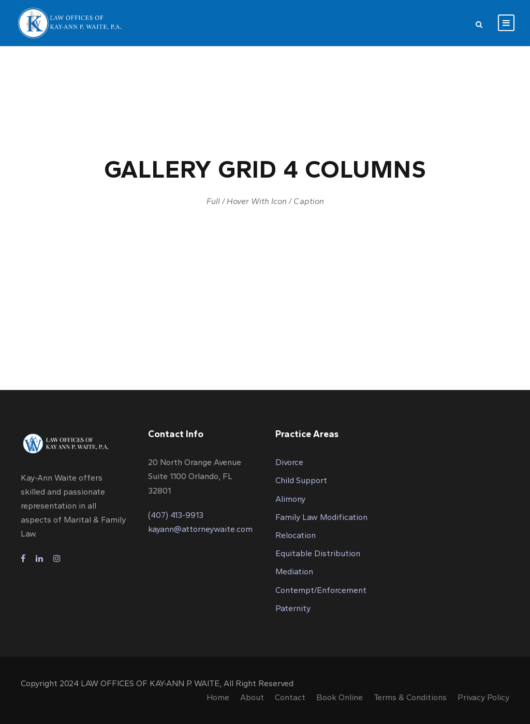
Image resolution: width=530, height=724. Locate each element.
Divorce (289, 462)
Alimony (290, 499)
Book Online (339, 697)
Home (218, 697)
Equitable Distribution (317, 553)
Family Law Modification (321, 517)
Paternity (293, 608)
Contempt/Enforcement (320, 590)
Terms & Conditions (410, 697)
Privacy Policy (483, 697)
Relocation (295, 535)
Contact (290, 697)
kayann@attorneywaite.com (200, 529)
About (252, 697)
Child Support (301, 480)
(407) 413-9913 (175, 515)
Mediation (294, 571)
